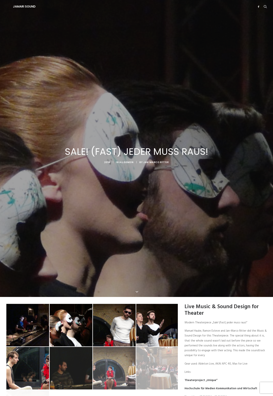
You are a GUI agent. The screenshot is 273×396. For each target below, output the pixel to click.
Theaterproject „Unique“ (201, 355)
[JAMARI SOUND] (17, 6)
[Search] (264, 6)
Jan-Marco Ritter (156, 149)
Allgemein (126, 149)
